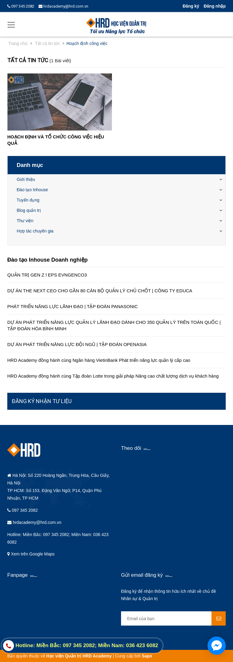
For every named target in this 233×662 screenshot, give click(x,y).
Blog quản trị (29, 210)
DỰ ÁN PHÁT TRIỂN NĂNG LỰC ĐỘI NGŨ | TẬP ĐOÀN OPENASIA (77, 344)
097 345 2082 (20, 6)
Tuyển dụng (28, 200)
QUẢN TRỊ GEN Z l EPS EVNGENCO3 (47, 274)
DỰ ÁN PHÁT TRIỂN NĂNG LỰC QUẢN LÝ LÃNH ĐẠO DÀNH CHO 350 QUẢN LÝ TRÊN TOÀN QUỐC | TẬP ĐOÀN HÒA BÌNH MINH (114, 325)
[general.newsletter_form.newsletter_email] (173, 618)
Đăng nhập (215, 6)
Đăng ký (191, 6)
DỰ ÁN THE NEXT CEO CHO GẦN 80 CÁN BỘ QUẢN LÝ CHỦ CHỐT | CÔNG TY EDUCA (99, 290)
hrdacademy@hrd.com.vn (63, 6)
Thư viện (25, 220)
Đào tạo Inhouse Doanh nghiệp (47, 260)
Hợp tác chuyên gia (35, 231)
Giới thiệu (26, 179)
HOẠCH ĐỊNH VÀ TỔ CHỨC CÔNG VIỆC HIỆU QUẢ (55, 140)
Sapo (147, 656)
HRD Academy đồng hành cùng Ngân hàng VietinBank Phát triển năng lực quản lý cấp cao (98, 360)
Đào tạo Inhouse (32, 189)
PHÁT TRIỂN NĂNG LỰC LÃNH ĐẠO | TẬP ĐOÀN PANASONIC (72, 306)
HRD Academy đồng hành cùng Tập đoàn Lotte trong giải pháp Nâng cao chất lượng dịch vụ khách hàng (113, 376)
